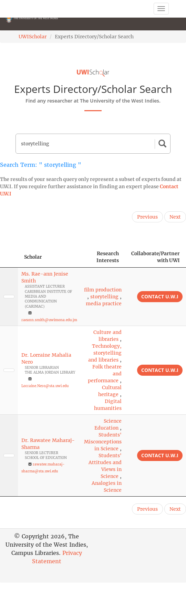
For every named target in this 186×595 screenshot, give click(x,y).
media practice (104, 303)
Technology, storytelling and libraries (105, 353)
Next (175, 217)
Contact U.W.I (159, 296)
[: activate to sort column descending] (9, 257)
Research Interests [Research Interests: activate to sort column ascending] (107, 256)
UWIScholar (32, 36)
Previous (147, 217)
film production (103, 290)
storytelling (104, 297)
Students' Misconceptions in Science (103, 442)
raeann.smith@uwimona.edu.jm (49, 320)
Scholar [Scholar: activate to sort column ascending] (33, 257)
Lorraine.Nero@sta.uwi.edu (45, 386)
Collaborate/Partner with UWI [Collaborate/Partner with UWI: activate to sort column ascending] (155, 256)
